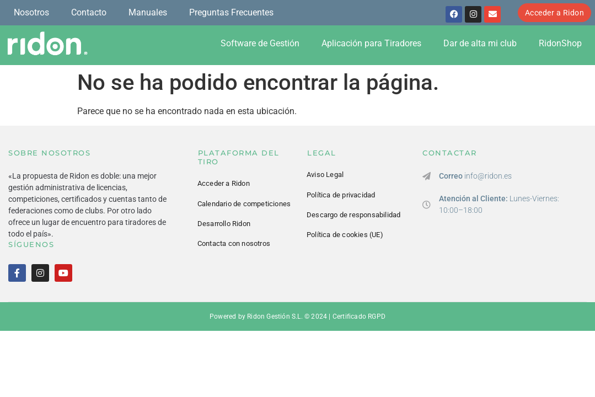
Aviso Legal (325, 174)
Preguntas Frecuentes (231, 12)
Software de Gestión (260, 43)
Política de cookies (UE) (345, 234)
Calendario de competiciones (244, 204)
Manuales (147, 12)
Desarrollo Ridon (223, 223)
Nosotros (31, 12)
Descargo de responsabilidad (353, 215)
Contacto (88, 12)
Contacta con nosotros (233, 243)
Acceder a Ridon (223, 183)
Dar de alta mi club (480, 43)
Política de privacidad (341, 195)
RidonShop (560, 43)
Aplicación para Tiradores (371, 43)
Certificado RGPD (359, 316)
